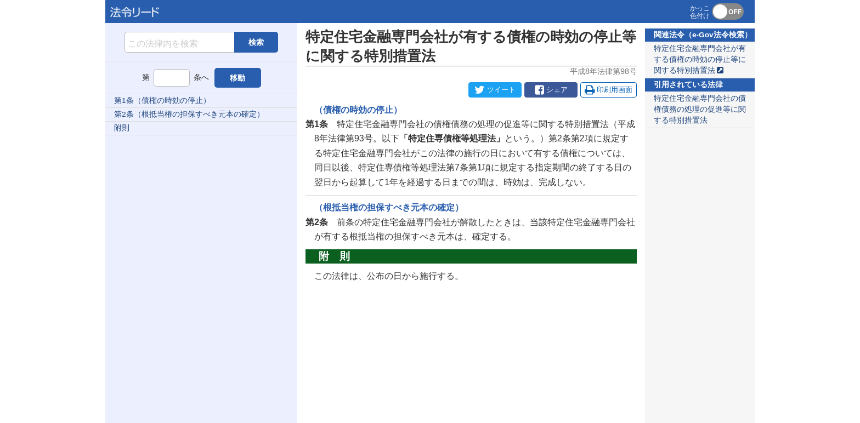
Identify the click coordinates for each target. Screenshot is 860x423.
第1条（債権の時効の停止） (162, 100)
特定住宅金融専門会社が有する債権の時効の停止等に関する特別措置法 (700, 59)
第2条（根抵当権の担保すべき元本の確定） (189, 114)
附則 (121, 128)
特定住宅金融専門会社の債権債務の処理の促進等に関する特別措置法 (700, 109)
